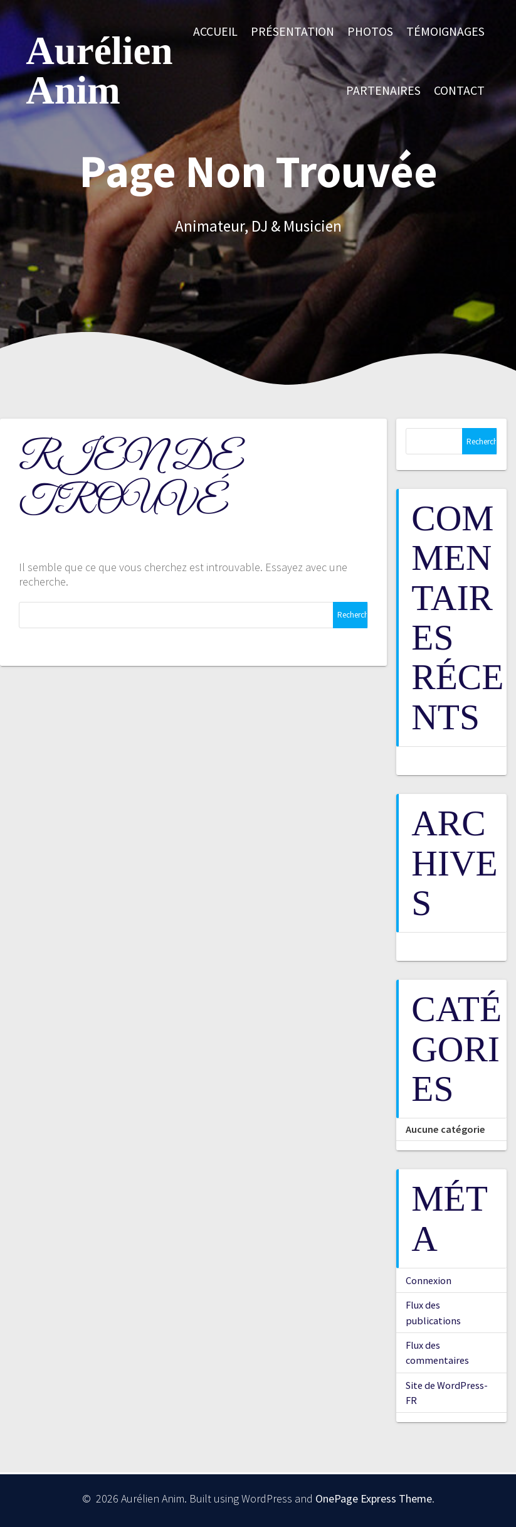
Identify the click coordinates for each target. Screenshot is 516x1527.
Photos (370, 31)
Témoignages (445, 31)
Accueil (215, 31)
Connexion (428, 1280)
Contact (459, 90)
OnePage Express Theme (373, 1498)
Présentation (292, 31)
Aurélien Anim (99, 70)
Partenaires (383, 90)
